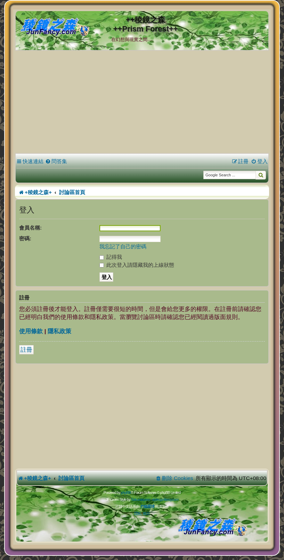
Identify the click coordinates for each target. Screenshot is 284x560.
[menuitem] (56, 161)
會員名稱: (30, 228)
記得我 (110, 257)
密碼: (25, 238)
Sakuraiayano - (141, 499)
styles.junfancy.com (165, 499)
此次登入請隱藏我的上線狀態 (136, 265)
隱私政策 (59, 331)
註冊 (26, 349)
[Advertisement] (142, 103)
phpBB (126, 492)
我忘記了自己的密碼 (122, 246)
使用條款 (31, 331)
